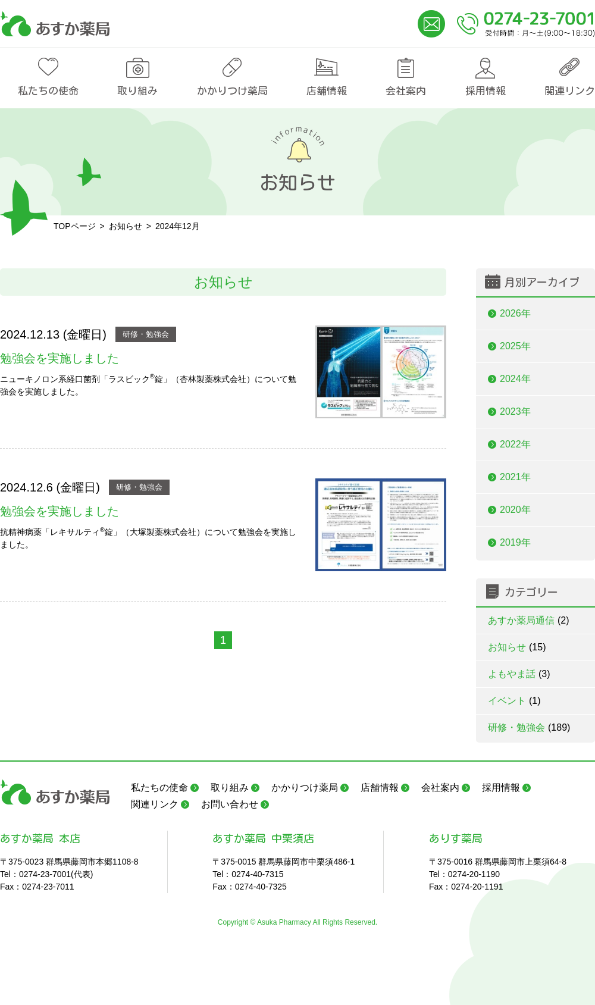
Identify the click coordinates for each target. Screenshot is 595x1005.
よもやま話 (519, 674)
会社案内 (406, 91)
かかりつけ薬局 (232, 91)
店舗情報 (326, 91)
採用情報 (485, 91)
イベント (514, 701)
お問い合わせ (229, 804)
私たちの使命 (48, 91)
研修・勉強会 (146, 334)
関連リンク (569, 91)
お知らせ (517, 647)
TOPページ (75, 226)
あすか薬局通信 (528, 620)
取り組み (137, 91)
